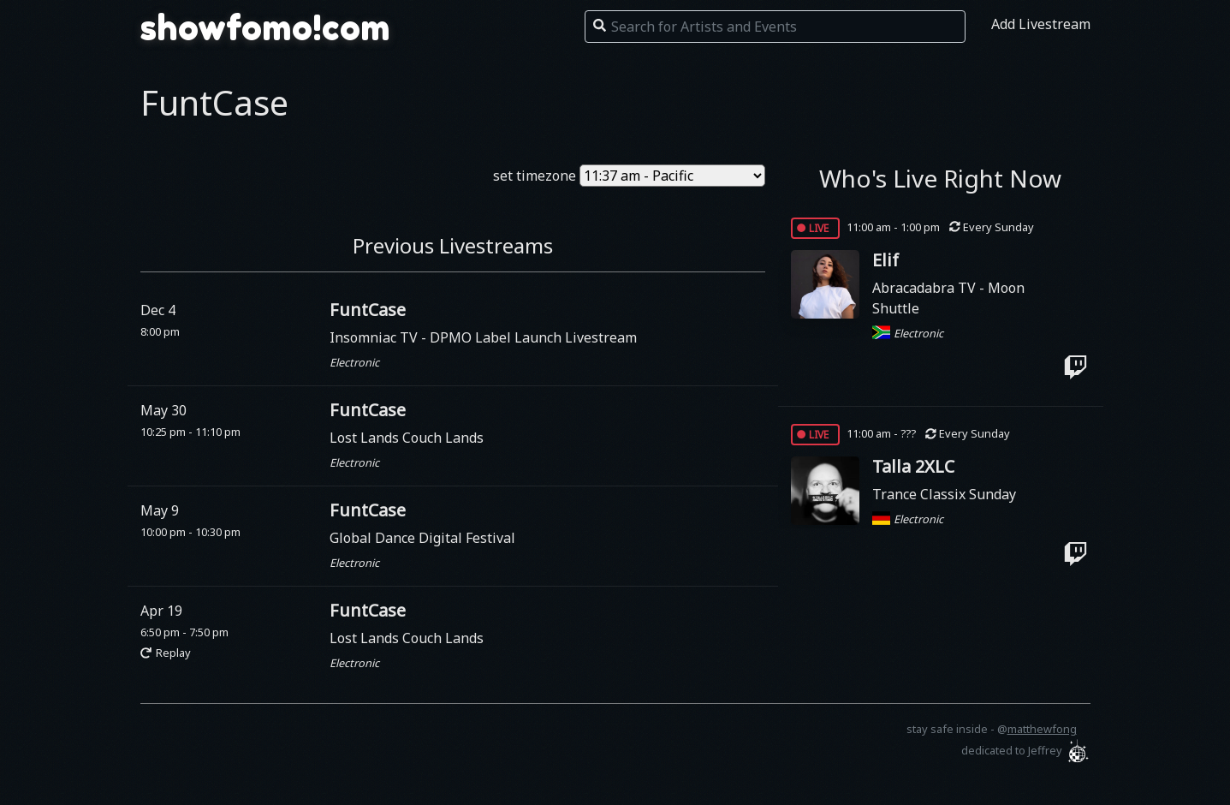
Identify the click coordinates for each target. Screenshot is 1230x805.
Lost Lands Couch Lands (407, 437)
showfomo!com (265, 27)
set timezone (534, 175)
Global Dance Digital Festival (422, 537)
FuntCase (368, 309)
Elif (885, 259)
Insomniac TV (375, 337)
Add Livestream (1040, 24)
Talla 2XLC (913, 466)
